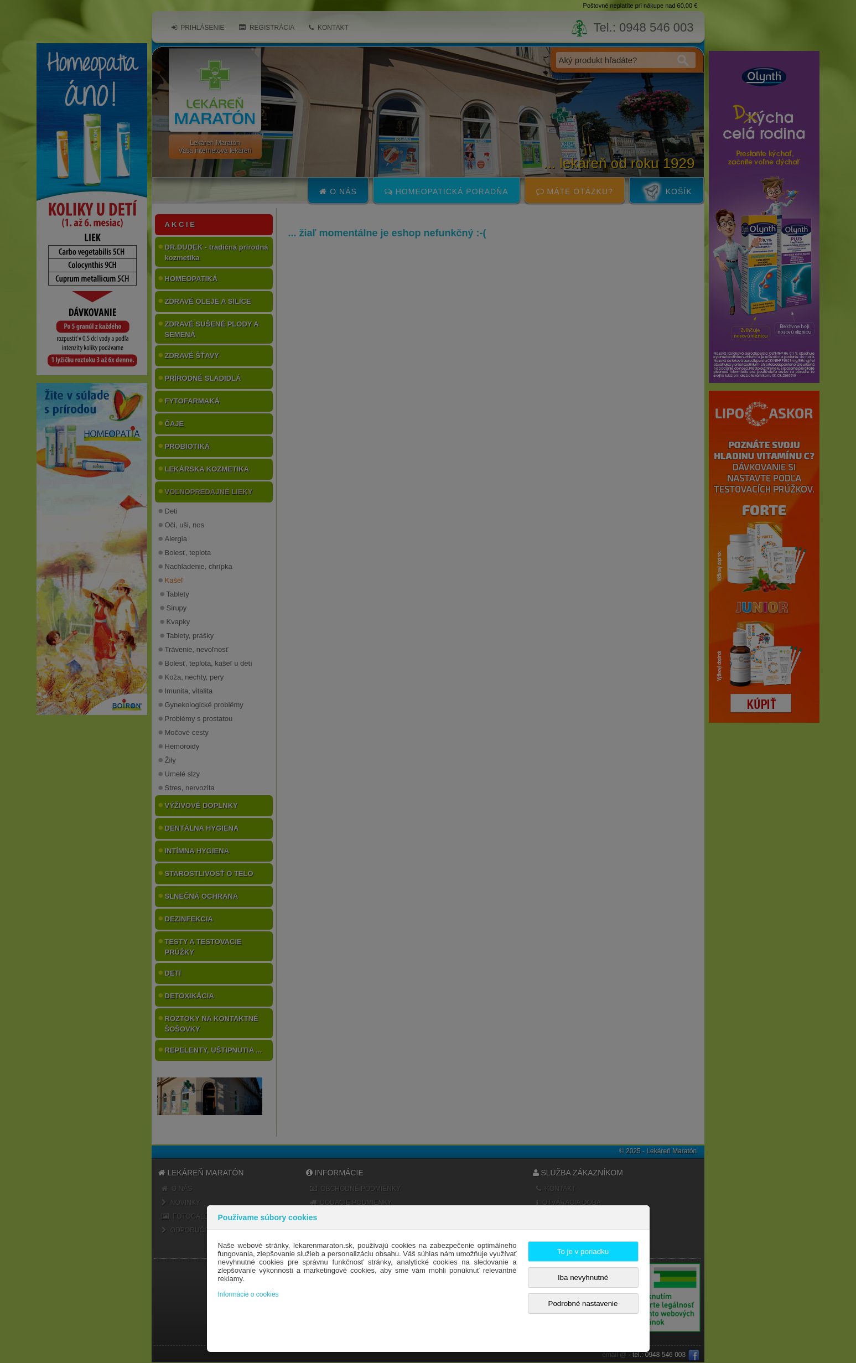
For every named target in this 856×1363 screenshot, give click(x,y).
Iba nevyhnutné (583, 1277)
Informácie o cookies (248, 1294)
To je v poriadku (583, 1251)
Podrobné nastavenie (583, 1303)
